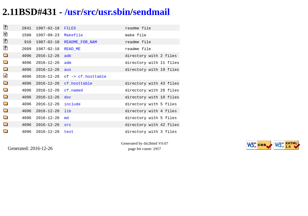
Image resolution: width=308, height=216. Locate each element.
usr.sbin (114, 11)
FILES (70, 28)
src (89, 11)
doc (67, 97)
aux (67, 69)
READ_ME (72, 48)
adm (67, 62)
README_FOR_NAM (80, 41)
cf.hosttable (92, 76)
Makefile (73, 35)
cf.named (73, 90)
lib (67, 110)
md (66, 117)
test (68, 131)
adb (67, 55)
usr (74, 11)
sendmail (151, 11)
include (72, 103)
